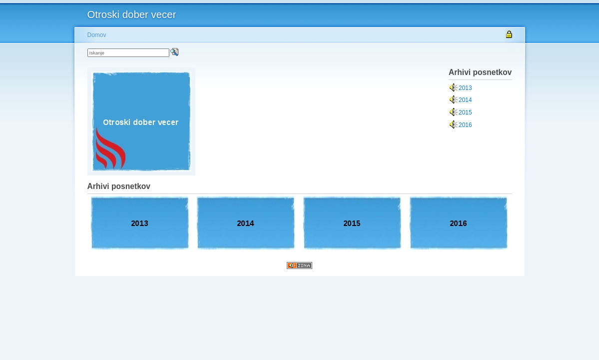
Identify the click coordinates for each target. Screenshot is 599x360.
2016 (465, 125)
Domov (96, 35)
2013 (465, 88)
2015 (465, 112)
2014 (465, 100)
